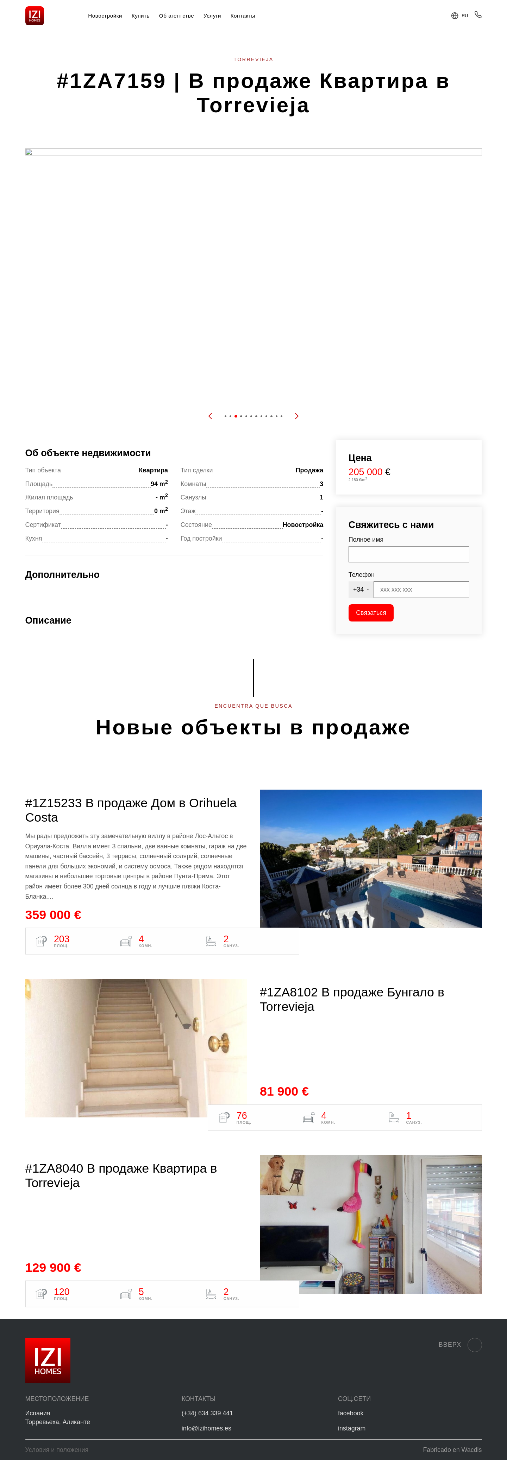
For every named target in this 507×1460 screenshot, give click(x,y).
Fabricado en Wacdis (452, 1449)
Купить (141, 16)
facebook (350, 1413)
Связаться (371, 612)
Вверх (460, 1345)
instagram (351, 1428)
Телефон (362, 574)
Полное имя (366, 539)
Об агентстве (176, 16)
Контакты (243, 16)
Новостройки (105, 16)
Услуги (212, 16)
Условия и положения (57, 1449)
